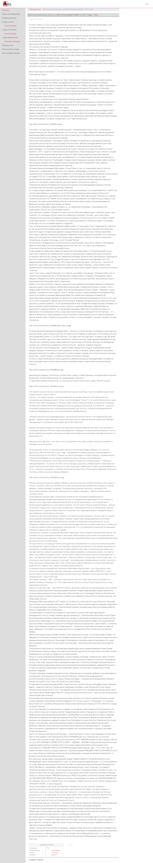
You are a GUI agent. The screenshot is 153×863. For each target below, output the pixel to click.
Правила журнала (9, 18)
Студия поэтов (8, 22)
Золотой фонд (10, 26)
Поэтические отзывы (10, 49)
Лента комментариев (11, 53)
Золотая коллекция (12, 41)
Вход (147, 4)
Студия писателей (9, 29)
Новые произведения (11, 14)
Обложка (5, 10)
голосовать (54, 852)
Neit (96, 14)
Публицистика (7, 45)
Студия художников (10, 37)
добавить (54, 855)
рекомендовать (56, 850)
